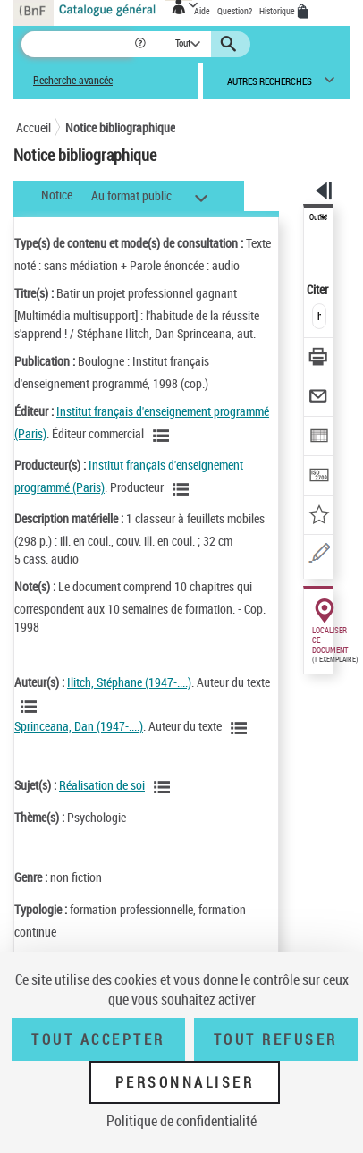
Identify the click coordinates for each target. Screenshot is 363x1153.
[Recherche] (77, 44)
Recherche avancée (73, 80)
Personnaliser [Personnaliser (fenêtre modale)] (185, 1082)
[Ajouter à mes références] (319, 517)
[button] (141, 44)
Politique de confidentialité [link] (181, 1121)
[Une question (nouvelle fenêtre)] (319, 556)
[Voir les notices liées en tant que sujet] (164, 787)
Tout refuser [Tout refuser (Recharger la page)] (276, 1039)
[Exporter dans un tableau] (319, 438)
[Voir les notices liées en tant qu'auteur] (31, 706)
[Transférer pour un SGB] (319, 477)
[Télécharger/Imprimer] (319, 359)
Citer (319, 289)
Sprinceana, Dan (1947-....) (78, 725)
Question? (234, 10)
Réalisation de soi (102, 784)
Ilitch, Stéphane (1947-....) (129, 682)
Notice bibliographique (120, 127)
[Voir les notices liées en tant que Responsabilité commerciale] (163, 435)
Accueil (33, 127)
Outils (318, 217)
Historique (278, 10)
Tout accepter (98, 1039)
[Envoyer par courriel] (319, 398)
